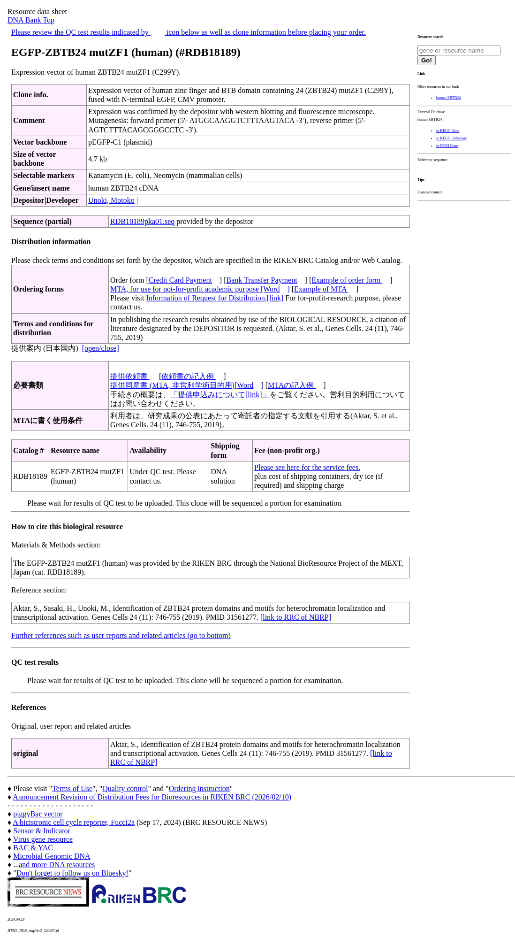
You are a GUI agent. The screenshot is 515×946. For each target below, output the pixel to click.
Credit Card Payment (180, 280)
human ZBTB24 (448, 98)
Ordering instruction (199, 788)
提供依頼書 (130, 376)
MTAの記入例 (292, 385)
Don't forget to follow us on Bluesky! (72, 873)
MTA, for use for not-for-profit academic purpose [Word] (200, 289)
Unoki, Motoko (111, 200)
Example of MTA (321, 289)
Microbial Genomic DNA (51, 856)
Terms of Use (72, 788)
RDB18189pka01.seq (142, 221)
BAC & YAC (33, 848)
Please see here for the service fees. (307, 467)
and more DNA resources (57, 865)
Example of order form (346, 280)
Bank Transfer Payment (262, 280)
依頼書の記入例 (188, 376)
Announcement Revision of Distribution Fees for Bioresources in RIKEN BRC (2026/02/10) (152, 797)
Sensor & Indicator (41, 831)
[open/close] (100, 348)
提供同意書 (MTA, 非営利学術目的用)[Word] (187, 385)
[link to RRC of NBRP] (295, 617)
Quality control (125, 788)
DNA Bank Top (31, 20)
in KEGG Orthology (451, 138)
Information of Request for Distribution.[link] (214, 298)
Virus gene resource (43, 839)
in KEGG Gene (447, 131)
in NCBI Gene (447, 146)
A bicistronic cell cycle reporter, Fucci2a (74, 822)
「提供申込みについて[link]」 (220, 395)
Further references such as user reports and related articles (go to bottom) (121, 635)
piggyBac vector (37, 814)
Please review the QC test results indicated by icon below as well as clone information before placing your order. (188, 32)
